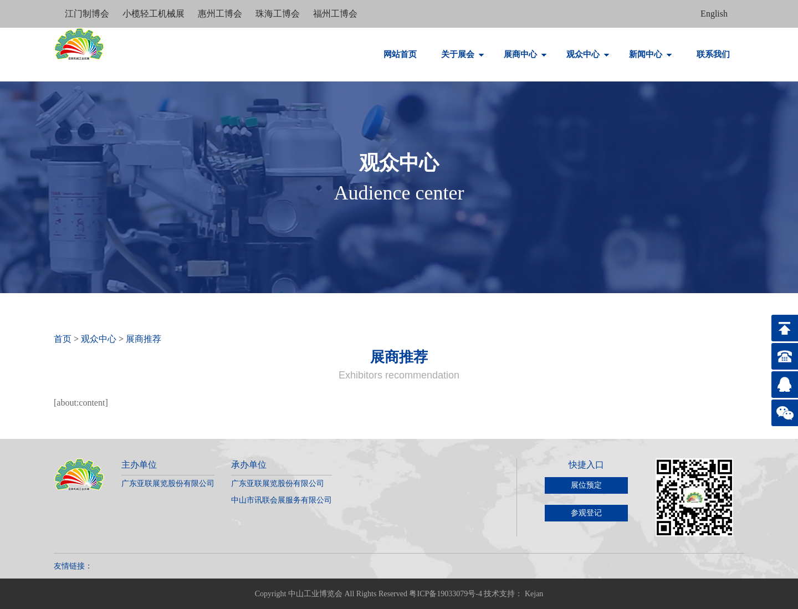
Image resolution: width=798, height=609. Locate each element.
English (714, 13)
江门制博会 (88, 13)
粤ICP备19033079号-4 (445, 594)
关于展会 (462, 54)
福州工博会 (335, 13)
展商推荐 (143, 339)
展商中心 (525, 54)
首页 (62, 339)
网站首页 (400, 54)
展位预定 (586, 485)
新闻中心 (650, 54)
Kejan (534, 594)
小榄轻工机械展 (154, 13)
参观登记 (586, 513)
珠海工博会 (278, 13)
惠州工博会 (221, 13)
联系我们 (713, 54)
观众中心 (588, 54)
